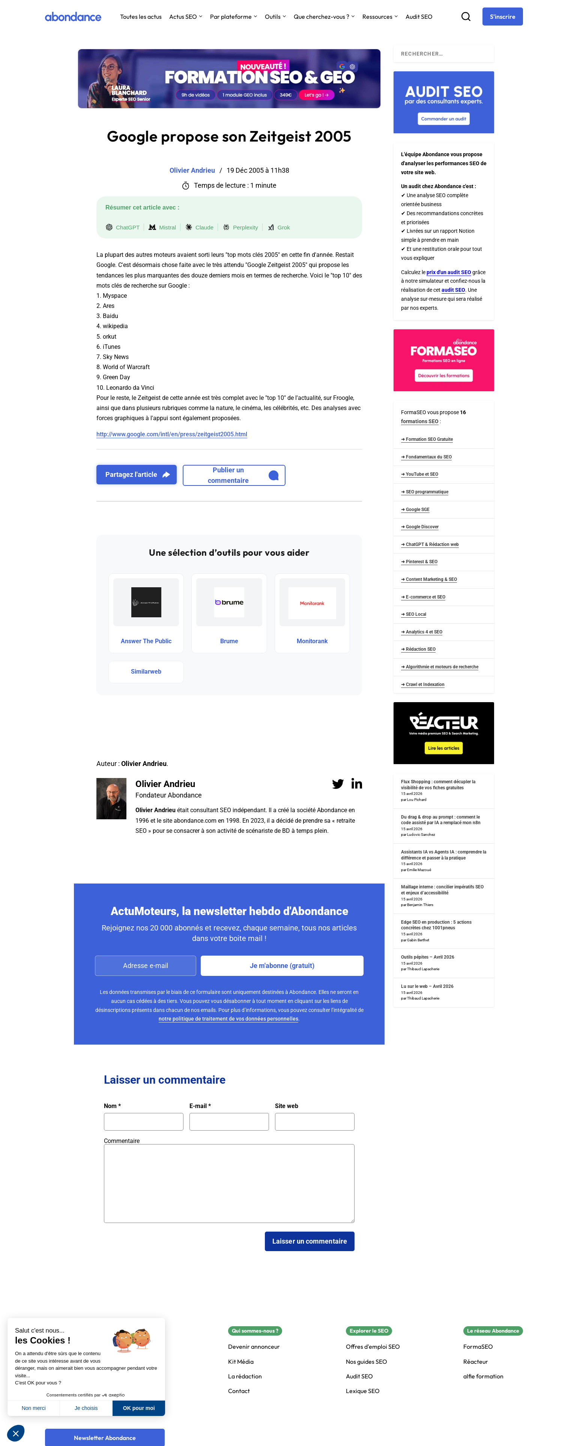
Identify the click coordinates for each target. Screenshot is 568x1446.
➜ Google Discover (420, 526)
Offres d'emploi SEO (373, 1346)
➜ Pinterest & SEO (419, 561)
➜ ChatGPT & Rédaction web (430, 544)
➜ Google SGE (415, 509)
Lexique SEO (363, 1391)
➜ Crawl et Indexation (423, 684)
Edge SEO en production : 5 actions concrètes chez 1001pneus (436, 925)
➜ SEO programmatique (424, 492)
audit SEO (453, 290)
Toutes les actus (141, 16)
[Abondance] (73, 16)
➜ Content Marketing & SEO (429, 579)
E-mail (200, 1106)
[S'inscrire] (502, 17)
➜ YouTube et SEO (419, 474)
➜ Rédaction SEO (418, 649)
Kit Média (241, 1361)
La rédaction (245, 1376)
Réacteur (475, 1361)
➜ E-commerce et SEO (423, 597)
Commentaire (122, 1140)
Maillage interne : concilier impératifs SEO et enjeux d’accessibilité (442, 890)
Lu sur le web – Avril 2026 (427, 986)
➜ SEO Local (413, 614)
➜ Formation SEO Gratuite (427, 439)
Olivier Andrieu (165, 784)
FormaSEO (478, 1346)
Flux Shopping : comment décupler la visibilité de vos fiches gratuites (438, 784)
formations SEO (420, 421)
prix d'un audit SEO (449, 272)
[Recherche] (466, 17)
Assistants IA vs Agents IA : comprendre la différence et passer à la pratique (443, 855)
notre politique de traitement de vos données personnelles (228, 1019)
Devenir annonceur (254, 1346)
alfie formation (483, 1376)
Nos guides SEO (366, 1361)
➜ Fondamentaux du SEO (426, 457)
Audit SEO (419, 16)
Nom (112, 1106)
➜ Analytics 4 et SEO (421, 632)
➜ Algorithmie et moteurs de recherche (439, 666)
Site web (286, 1106)
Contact (239, 1391)
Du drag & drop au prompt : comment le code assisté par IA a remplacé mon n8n (441, 820)
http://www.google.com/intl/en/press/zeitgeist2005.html (171, 434)
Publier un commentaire (243, 475)
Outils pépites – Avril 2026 (427, 957)
